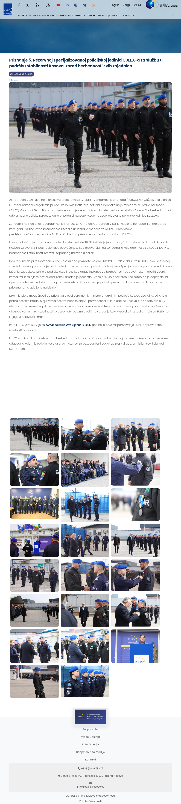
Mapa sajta (90, 729)
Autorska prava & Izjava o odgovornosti (90, 795)
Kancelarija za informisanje (48, 15)
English (115, 5)
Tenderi (91, 15)
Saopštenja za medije (90, 752)
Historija (127, 15)
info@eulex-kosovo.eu (90, 786)
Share (13, 80)
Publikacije (104, 15)
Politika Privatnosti (90, 801)
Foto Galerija (90, 744)
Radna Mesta (75, 15)
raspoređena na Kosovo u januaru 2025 (66, 325)
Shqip (126, 5)
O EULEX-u (22, 15)
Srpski (137, 5)
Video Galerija (90, 737)
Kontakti (116, 15)
